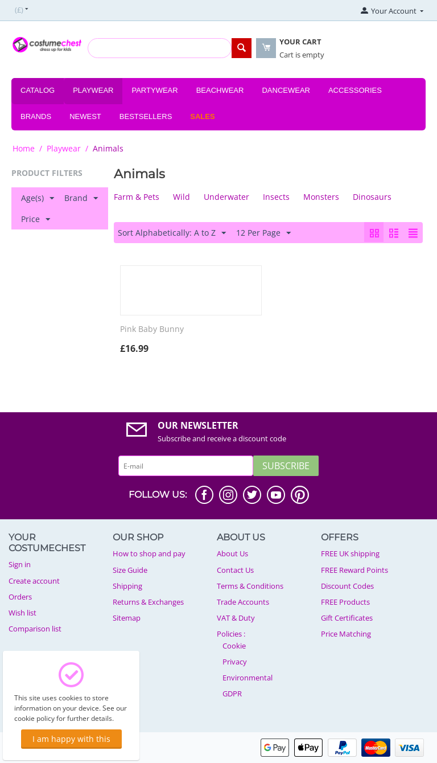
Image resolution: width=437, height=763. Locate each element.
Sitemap (127, 618)
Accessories (355, 90)
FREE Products (345, 602)
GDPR (232, 693)
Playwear (93, 90)
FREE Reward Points (354, 570)
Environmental (247, 677)
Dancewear (286, 90)
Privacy (234, 662)
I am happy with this (71, 738)
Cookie (234, 646)
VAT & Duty (236, 618)
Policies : (231, 634)
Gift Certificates (347, 618)
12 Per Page (263, 233)
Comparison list (35, 628)
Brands (35, 116)
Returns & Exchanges (148, 602)
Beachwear (220, 90)
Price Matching (346, 634)
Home (24, 148)
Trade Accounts (243, 602)
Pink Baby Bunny (152, 329)
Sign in (20, 564)
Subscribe (286, 466)
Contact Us (235, 570)
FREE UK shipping (350, 553)
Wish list (22, 613)
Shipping (127, 586)
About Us (232, 553)
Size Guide (130, 570)
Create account (34, 581)
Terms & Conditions (250, 586)
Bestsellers (145, 116)
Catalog (37, 90)
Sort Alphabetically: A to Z (172, 233)
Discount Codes (347, 586)
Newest (85, 116)
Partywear (154, 90)
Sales (202, 116)
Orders (20, 597)
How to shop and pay (149, 553)
